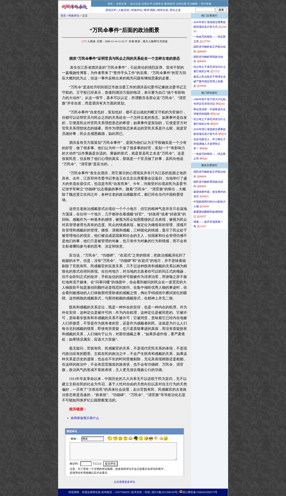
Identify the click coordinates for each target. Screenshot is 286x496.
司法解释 (192, 3)
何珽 (147, 492)
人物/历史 (123, 10)
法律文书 (146, 3)
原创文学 (110, 10)
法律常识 (158, 3)
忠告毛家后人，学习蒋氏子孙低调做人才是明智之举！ (209, 144)
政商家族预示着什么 (85, 418)
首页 (110, 3)
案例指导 (169, 3)
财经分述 (162, 10)
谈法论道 (135, 3)
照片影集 (206, 3)
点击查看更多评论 (124, 481)
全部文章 (121, 3)
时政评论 (136, 10)
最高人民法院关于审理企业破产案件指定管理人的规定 (209, 81)
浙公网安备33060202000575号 (200, 492)
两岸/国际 (149, 10)
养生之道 (175, 10)
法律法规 (181, 3)
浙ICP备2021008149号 (164, 492)
